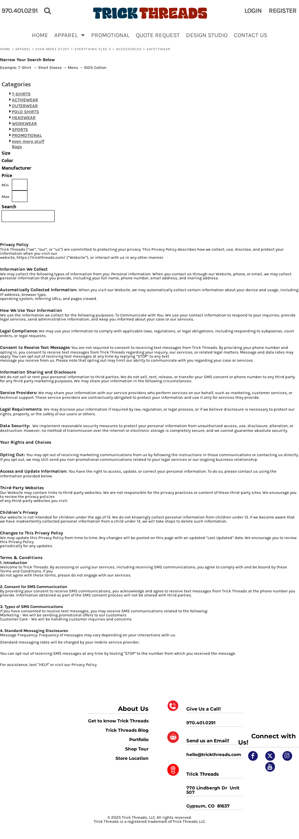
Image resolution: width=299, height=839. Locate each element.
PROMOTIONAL (27, 135)
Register (283, 10)
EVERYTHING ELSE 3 (93, 49)
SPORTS (20, 129)
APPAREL (23, 49)
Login (253, 10)
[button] (69, 35)
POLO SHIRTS (25, 111)
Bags (17, 146)
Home (5, 49)
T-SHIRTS (21, 94)
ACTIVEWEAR (25, 100)
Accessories (129, 49)
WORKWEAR (24, 123)
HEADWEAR (24, 117)
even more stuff (53, 49)
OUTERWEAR (25, 105)
